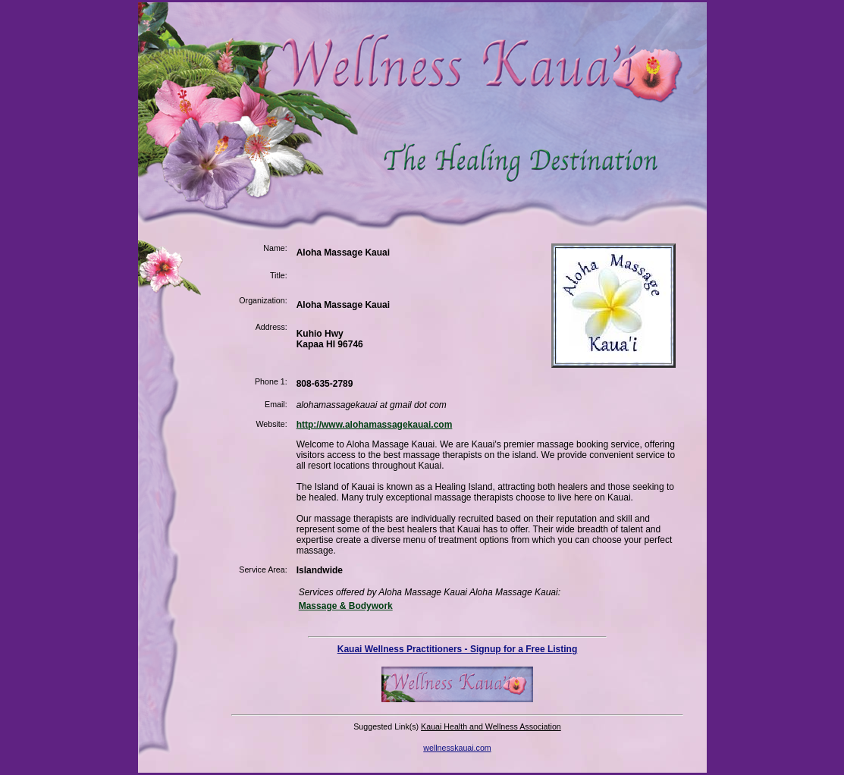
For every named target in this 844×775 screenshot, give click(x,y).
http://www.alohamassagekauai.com (374, 424)
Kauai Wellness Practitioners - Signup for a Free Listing (457, 649)
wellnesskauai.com (457, 747)
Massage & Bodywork (346, 606)
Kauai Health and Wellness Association (491, 726)
